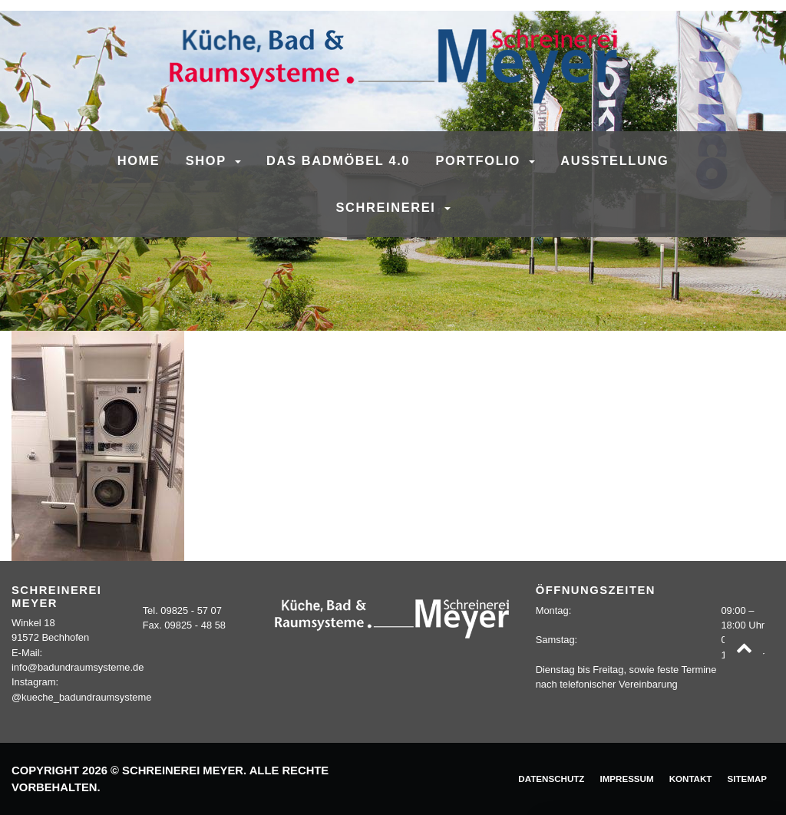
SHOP (208, 160)
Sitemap (747, 779)
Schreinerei (387, 207)
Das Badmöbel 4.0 (338, 160)
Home (138, 160)
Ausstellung (614, 160)
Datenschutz (551, 779)
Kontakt (690, 779)
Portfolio (481, 160)
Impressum (626, 779)
